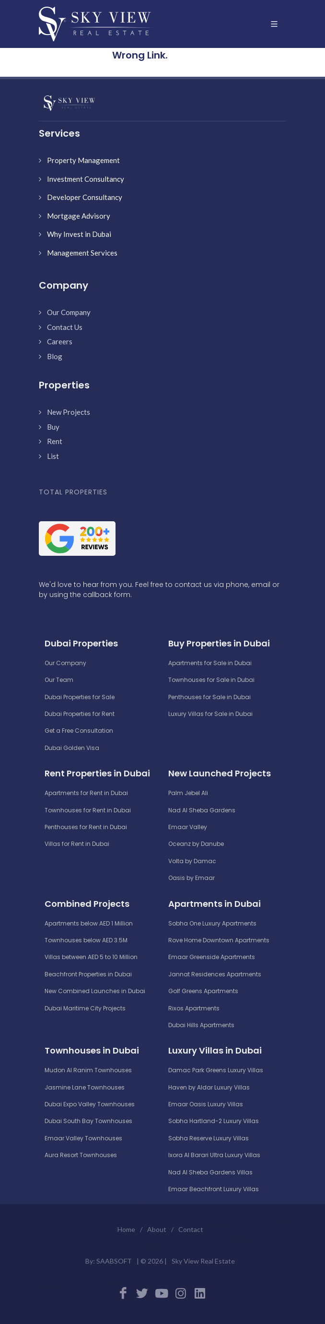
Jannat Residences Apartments (214, 974)
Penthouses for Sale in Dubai (209, 697)
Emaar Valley (187, 827)
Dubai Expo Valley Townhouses (90, 1104)
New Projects (68, 412)
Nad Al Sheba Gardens (201, 810)
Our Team (59, 680)
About (156, 1229)
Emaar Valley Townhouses (83, 1138)
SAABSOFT (114, 1261)
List (53, 456)
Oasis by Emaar (191, 878)
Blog (54, 356)
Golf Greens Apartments (203, 991)
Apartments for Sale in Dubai (210, 663)
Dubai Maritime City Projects (85, 1008)
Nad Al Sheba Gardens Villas (210, 1172)
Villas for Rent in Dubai (77, 844)
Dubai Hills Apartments (201, 1025)
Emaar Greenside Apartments (211, 957)
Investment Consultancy (85, 179)
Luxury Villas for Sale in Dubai (210, 714)
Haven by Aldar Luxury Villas (209, 1087)
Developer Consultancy (84, 197)
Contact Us (64, 327)
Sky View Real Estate (203, 1261)
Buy (53, 426)
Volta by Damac (192, 861)
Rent (54, 441)
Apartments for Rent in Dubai (86, 793)
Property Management (83, 160)
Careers (59, 341)
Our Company (69, 312)
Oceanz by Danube (196, 844)
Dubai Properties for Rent (80, 714)
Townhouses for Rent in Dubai (88, 810)
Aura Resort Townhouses (81, 1155)
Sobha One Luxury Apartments (212, 923)
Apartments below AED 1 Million (89, 923)
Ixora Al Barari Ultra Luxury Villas (214, 1155)
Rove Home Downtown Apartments (218, 940)
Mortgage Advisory (78, 215)
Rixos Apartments (194, 1008)
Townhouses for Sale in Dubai (211, 680)
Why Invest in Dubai (79, 234)
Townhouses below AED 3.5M (86, 940)
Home (126, 1229)
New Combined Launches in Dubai (95, 991)
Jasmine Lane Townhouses (85, 1087)
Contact (190, 1229)
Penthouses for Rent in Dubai (86, 827)
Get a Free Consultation (79, 730)
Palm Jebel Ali (188, 793)
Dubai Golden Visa (72, 748)
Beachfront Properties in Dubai (88, 974)
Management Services (82, 252)
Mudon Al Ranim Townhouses (88, 1070)
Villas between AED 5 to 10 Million (91, 957)
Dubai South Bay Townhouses (88, 1121)
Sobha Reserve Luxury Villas (208, 1138)
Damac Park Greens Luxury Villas (215, 1070)
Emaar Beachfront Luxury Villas (213, 1189)
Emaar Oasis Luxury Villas (205, 1104)
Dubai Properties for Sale (80, 697)
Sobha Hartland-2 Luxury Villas (213, 1121)
